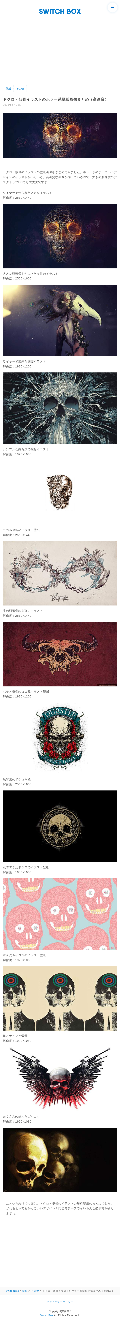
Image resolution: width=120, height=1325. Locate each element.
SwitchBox (46, 1315)
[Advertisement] (60, 54)
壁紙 (8, 88)
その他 (20, 88)
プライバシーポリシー (60, 1301)
